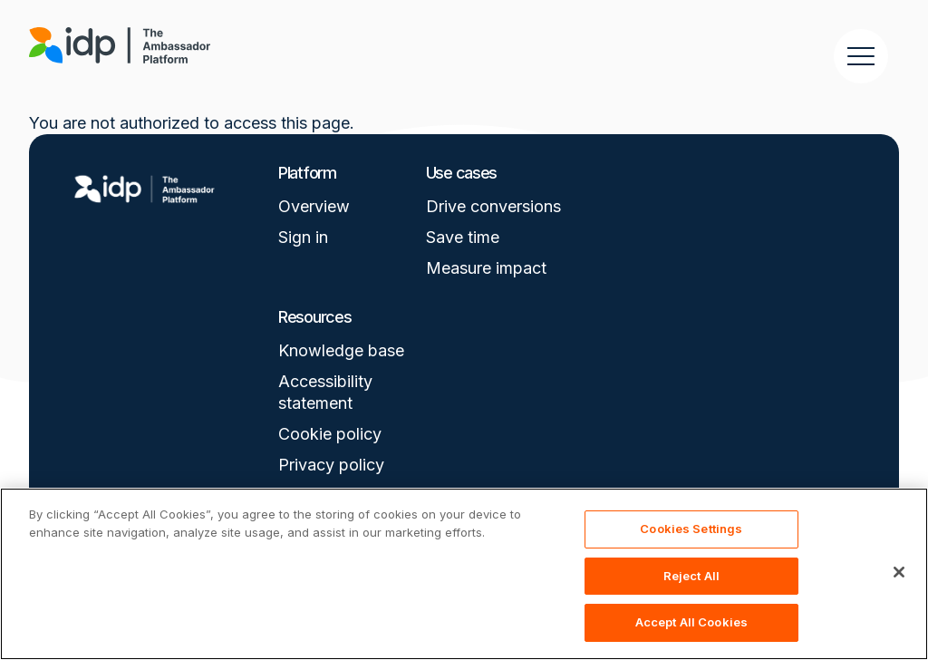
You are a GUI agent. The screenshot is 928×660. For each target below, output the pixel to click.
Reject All (691, 575)
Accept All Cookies (691, 622)
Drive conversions (493, 206)
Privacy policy (331, 464)
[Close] (899, 572)
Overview (314, 206)
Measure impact (486, 267)
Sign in (303, 237)
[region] (464, 574)
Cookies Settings (691, 528)
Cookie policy (330, 433)
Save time (462, 237)
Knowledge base (341, 350)
